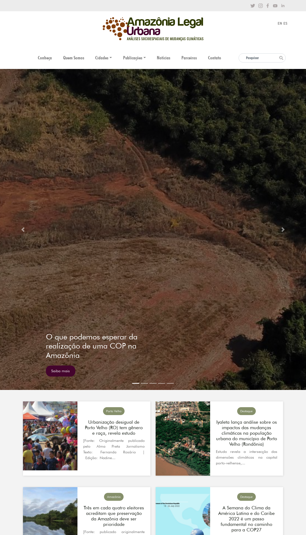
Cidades (101, 58)
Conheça (45, 58)
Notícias (163, 58)
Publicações (132, 58)
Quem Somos (73, 58)
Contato (214, 58)
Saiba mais (60, 371)
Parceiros (189, 58)
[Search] (262, 57)
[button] (23, 229)
